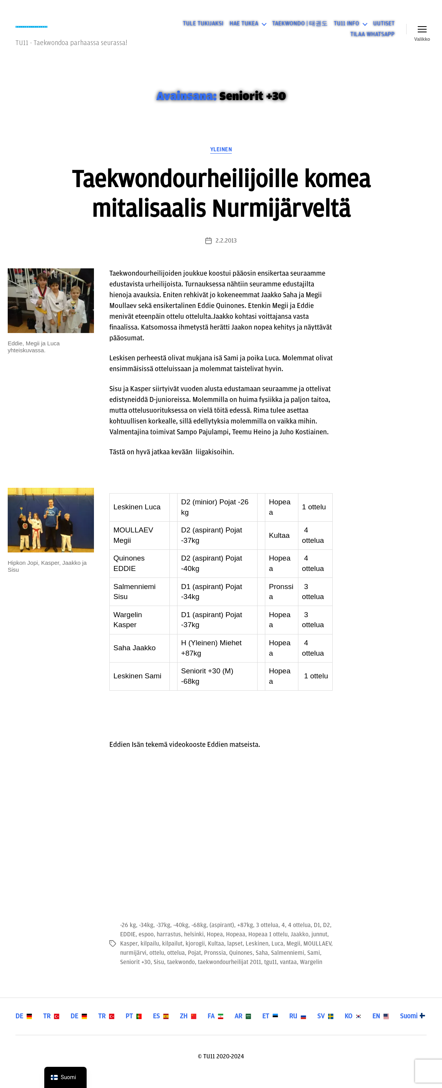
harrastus (169, 944)
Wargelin (311, 972)
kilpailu (150, 954)
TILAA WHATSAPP (372, 39)
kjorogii (195, 954)
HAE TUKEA (243, 29)
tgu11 (270, 972)
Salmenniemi (287, 963)
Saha (262, 963)
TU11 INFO (346, 29)
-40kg (180, 935)
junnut (319, 944)
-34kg (146, 935)
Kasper (128, 954)
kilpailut (172, 954)
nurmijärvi (133, 963)
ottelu (156, 963)
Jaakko (299, 944)
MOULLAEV (317, 954)
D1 (317, 935)
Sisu (159, 972)
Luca (277, 954)
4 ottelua (299, 935)
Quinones (241, 963)
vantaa (288, 972)
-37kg (163, 935)
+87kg (245, 935)
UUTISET (384, 29)
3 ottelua (267, 935)
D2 (326, 935)
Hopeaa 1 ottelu (268, 944)
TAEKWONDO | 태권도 (300, 29)
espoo (146, 944)
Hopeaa (235, 944)
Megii (293, 954)
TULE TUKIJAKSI (203, 29)
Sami (313, 963)
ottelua (176, 963)
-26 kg (128, 935)
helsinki (194, 944)
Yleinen (221, 159)
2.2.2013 (226, 251)
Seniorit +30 (135, 972)
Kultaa (216, 954)
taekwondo (181, 972)
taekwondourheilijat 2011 (229, 972)
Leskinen (257, 954)
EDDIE (128, 944)
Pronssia (215, 963)
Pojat (194, 963)
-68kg (198, 935)
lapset (235, 954)
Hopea (215, 944)
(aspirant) (221, 935)
